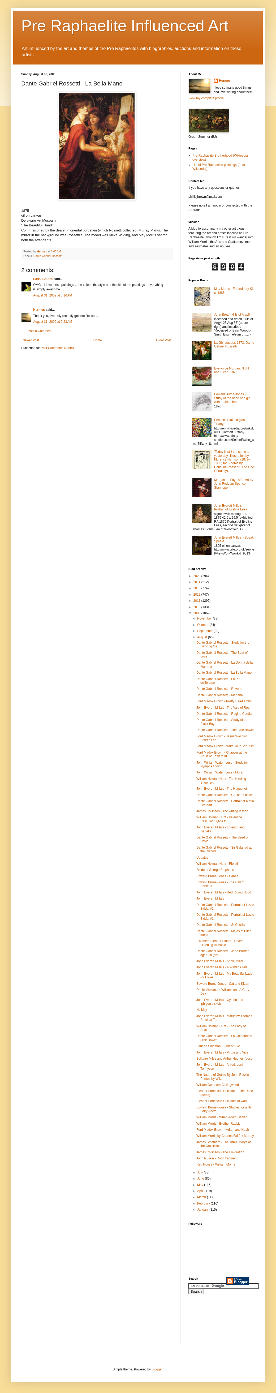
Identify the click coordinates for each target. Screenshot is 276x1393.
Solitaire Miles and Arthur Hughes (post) (224, 1058)
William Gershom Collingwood (217, 1085)
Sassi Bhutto (43, 279)
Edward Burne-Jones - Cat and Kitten (222, 984)
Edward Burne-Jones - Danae (217, 876)
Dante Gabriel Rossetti (47, 255)
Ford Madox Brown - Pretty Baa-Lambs (224, 701)
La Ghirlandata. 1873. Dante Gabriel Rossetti (234, 344)
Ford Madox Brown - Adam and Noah (222, 1130)
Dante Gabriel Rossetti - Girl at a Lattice (224, 795)
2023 (197, 576)
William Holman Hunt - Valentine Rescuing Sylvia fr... (219, 819)
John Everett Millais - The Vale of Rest (223, 708)
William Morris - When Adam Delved (221, 1117)
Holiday (201, 1010)
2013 (197, 588)
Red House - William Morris (215, 1164)
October (203, 625)
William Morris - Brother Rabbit (218, 1123)
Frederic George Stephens (215, 870)
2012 (197, 594)
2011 (197, 601)
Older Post (163, 340)
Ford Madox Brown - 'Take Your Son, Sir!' (225, 746)
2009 (197, 613)
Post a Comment (39, 331)
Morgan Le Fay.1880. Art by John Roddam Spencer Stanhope (233, 483)
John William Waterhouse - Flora (219, 772)
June (201, 1178)
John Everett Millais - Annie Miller (219, 961)
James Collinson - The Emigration (220, 1152)
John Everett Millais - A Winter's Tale (222, 967)
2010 (197, 607)
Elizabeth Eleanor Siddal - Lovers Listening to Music (219, 943)
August (202, 637)
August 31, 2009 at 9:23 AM (52, 322)
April (200, 1191)
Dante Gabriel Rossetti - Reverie (219, 689)
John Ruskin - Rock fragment (217, 1158)
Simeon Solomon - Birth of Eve (218, 1046)
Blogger (157, 1369)
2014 (197, 582)
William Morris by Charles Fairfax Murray (225, 1136)
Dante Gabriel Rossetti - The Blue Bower (225, 730)
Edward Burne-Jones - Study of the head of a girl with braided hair (232, 398)
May (200, 1185)
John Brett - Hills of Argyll (232, 314)
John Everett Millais (210, 898)
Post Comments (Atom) (57, 348)
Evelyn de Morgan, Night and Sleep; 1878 (231, 370)
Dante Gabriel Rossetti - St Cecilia (220, 925)
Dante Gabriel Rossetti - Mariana (219, 695)
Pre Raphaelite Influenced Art (124, 26)
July (200, 1172)
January (203, 1209)
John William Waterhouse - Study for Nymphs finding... (222, 764)
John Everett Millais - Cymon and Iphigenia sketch (219, 1001)
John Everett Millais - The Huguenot (221, 788)
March (202, 1197)
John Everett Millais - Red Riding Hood (223, 892)
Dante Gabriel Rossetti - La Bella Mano (224, 672)
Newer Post (31, 340)
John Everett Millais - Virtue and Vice (222, 1052)
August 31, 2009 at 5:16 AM (52, 295)
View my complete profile (206, 98)
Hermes (39, 310)
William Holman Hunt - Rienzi (217, 864)
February (204, 1203)
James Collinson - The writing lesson (222, 811)
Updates (202, 857)
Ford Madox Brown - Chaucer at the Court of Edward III (221, 754)
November (205, 618)
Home (97, 340)
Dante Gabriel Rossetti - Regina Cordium (225, 714)
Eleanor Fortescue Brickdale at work (222, 1101)
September (205, 631)
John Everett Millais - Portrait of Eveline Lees (230, 507)
